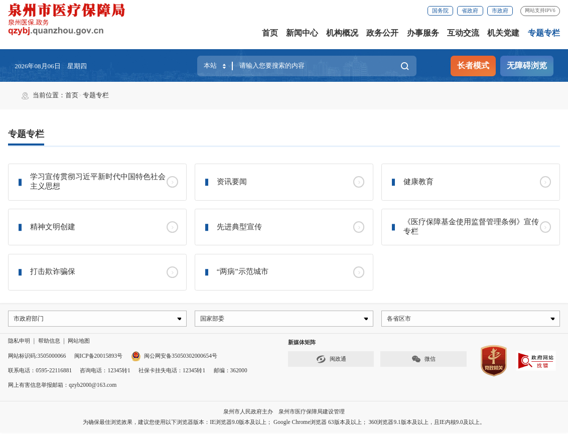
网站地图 (79, 342)
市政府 (500, 11)
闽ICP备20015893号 (98, 357)
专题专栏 (544, 33)
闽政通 (331, 360)
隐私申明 (19, 342)
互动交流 (463, 33)
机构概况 (342, 33)
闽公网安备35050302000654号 (174, 357)
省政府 (470, 11)
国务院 (440, 11)
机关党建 (503, 33)
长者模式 (473, 65)
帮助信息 (49, 342)
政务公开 (382, 33)
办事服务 (423, 33)
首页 (270, 33)
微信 (423, 360)
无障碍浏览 (527, 65)
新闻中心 (302, 33)
